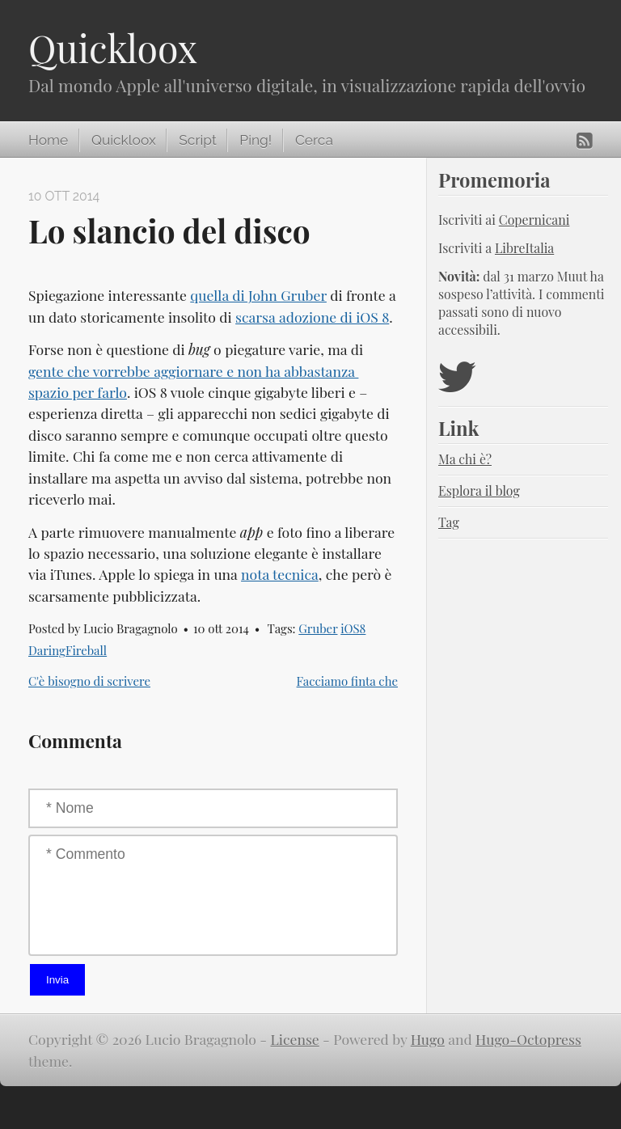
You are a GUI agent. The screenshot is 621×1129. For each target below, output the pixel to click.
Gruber (317, 628)
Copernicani (534, 219)
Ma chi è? (465, 458)
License (295, 1039)
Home (48, 140)
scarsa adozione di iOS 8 (312, 316)
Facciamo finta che (347, 681)
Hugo (428, 1039)
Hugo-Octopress (528, 1039)
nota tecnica (280, 573)
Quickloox (112, 48)
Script (197, 140)
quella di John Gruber (258, 294)
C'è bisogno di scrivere (89, 681)
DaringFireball (67, 650)
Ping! (255, 140)
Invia (57, 980)
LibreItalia (524, 247)
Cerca (314, 140)
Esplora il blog (479, 490)
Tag (448, 522)
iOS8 (352, 628)
